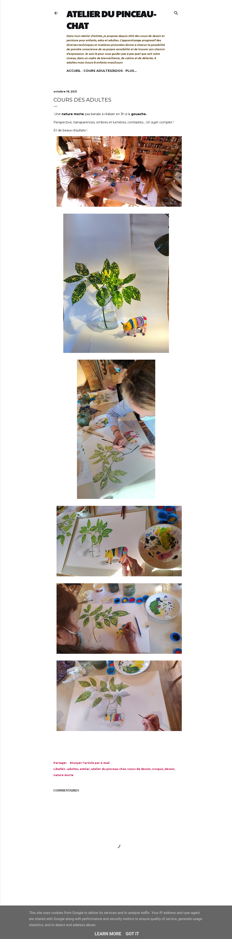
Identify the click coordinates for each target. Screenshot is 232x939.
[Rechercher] (176, 12)
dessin (169, 769)
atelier (85, 769)
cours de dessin (139, 769)
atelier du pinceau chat (108, 769)
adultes (72, 769)
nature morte (63, 775)
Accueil (74, 71)
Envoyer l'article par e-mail (90, 763)
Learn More (108, 933)
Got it (132, 933)
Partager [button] (60, 763)
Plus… (131, 71)
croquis (157, 769)
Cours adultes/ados (103, 71)
